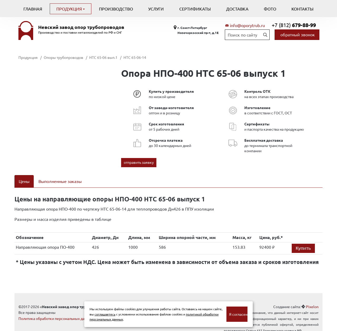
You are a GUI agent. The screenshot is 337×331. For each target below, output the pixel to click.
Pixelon (312, 299)
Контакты (302, 8)
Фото (270, 8)
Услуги (156, 8)
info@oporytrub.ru (247, 25)
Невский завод (81, 27)
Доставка (237, 8)
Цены (24, 181)
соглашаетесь (105, 314)
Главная (32, 8)
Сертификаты (195, 8)
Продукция (69, 8)
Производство (116, 8)
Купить (303, 241)
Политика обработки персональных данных (55, 311)
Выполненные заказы (60, 181)
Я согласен (238, 314)
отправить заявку (139, 162)
